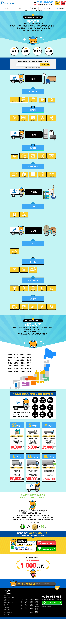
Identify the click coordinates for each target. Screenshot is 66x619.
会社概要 (5, 605)
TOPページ (6, 595)
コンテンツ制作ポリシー (8, 612)
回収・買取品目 (32, 8)
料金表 (19, 8)
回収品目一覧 (6, 600)
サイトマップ (6, 614)
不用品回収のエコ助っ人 (29, 10)
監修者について (7, 609)
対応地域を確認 (45, 65)
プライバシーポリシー (8, 610)
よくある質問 (47, 8)
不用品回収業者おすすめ (8, 602)
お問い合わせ (60, 8)
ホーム (5, 8)
